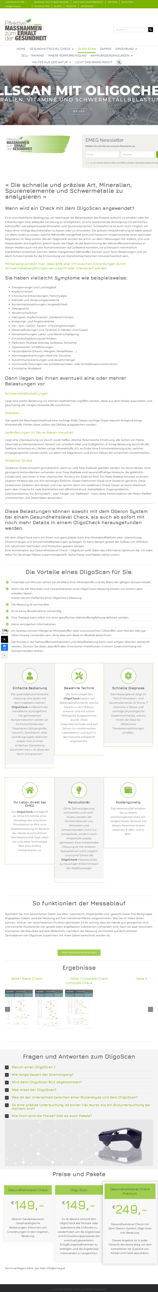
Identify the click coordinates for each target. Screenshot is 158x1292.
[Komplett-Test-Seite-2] (79, 1009)
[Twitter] (4, 639)
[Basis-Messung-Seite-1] (19, 1009)
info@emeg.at (12, 6)
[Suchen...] (131, 29)
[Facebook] (4, 647)
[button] (119, 62)
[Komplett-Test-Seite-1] (49, 1009)
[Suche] (150, 29)
